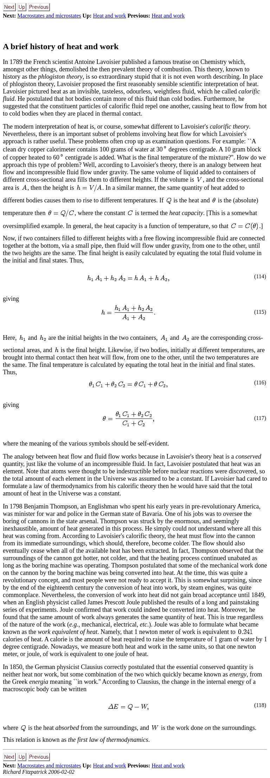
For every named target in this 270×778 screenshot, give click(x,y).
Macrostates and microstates (49, 16)
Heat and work (109, 16)
